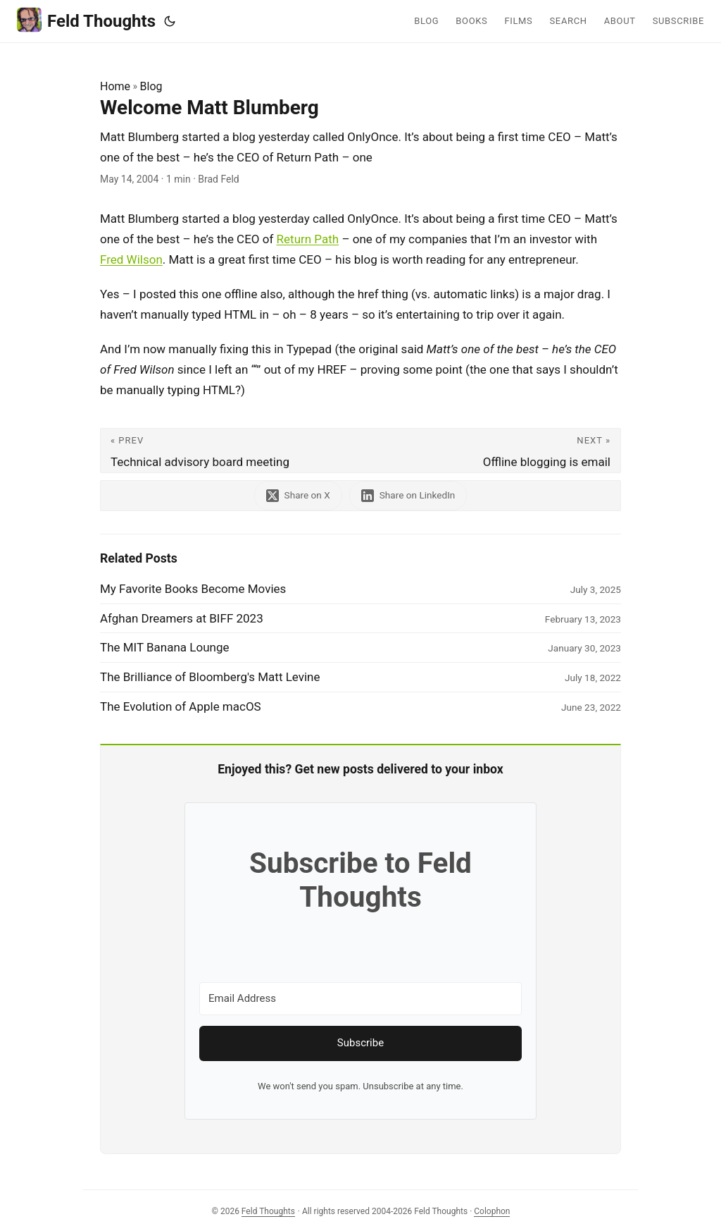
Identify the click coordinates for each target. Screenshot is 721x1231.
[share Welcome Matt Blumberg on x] (298, 495)
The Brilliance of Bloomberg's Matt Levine (210, 677)
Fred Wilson (131, 259)
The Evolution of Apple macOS (180, 706)
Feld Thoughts (86, 20)
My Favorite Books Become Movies (193, 589)
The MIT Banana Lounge (165, 647)
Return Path (308, 239)
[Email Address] (360, 998)
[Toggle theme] (169, 21)
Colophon (492, 1211)
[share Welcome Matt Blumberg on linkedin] (408, 495)
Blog (151, 86)
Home (115, 86)
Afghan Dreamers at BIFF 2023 (181, 618)
